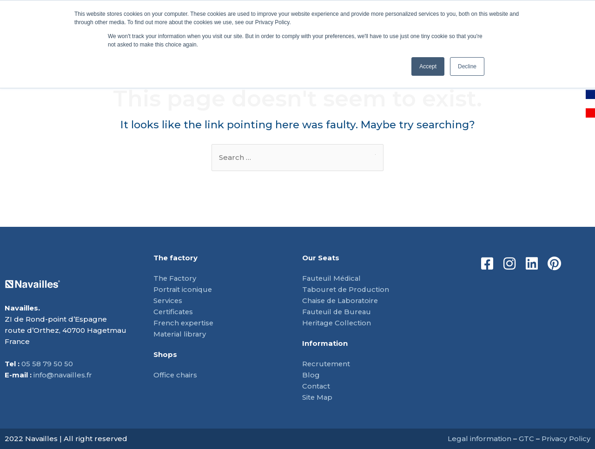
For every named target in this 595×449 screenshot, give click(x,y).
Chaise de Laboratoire (341, 300)
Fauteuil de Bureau (338, 311)
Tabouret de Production (346, 289)
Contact (316, 386)
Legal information (479, 438)
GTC (526, 438)
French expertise (184, 322)
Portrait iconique (183, 289)
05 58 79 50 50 (47, 363)
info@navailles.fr (62, 374)
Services (168, 300)
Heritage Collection (337, 322)
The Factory (175, 278)
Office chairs (175, 374)
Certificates (173, 311)
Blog (311, 374)
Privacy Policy (566, 438)
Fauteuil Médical (332, 278)
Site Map (317, 397)
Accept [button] (427, 66)
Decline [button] (467, 66)
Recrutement (326, 363)
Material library (180, 334)
